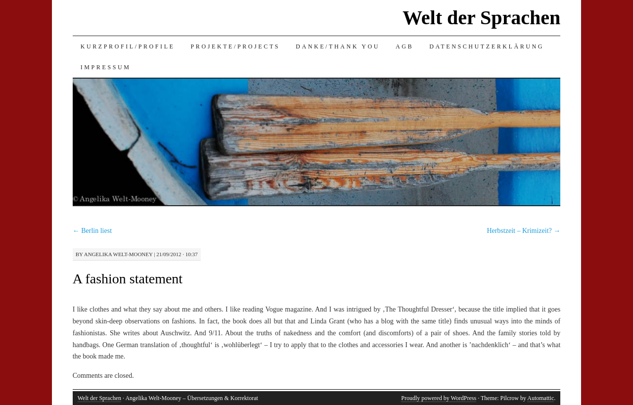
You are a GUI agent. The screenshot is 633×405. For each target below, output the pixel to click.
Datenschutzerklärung (486, 46)
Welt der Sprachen (481, 17)
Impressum (106, 67)
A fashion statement (127, 278)
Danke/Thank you (338, 46)
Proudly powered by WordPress (438, 398)
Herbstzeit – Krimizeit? (523, 230)
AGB (404, 46)
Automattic (540, 398)
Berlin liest (92, 230)
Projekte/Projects (235, 46)
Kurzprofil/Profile (128, 46)
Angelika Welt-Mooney (118, 254)
